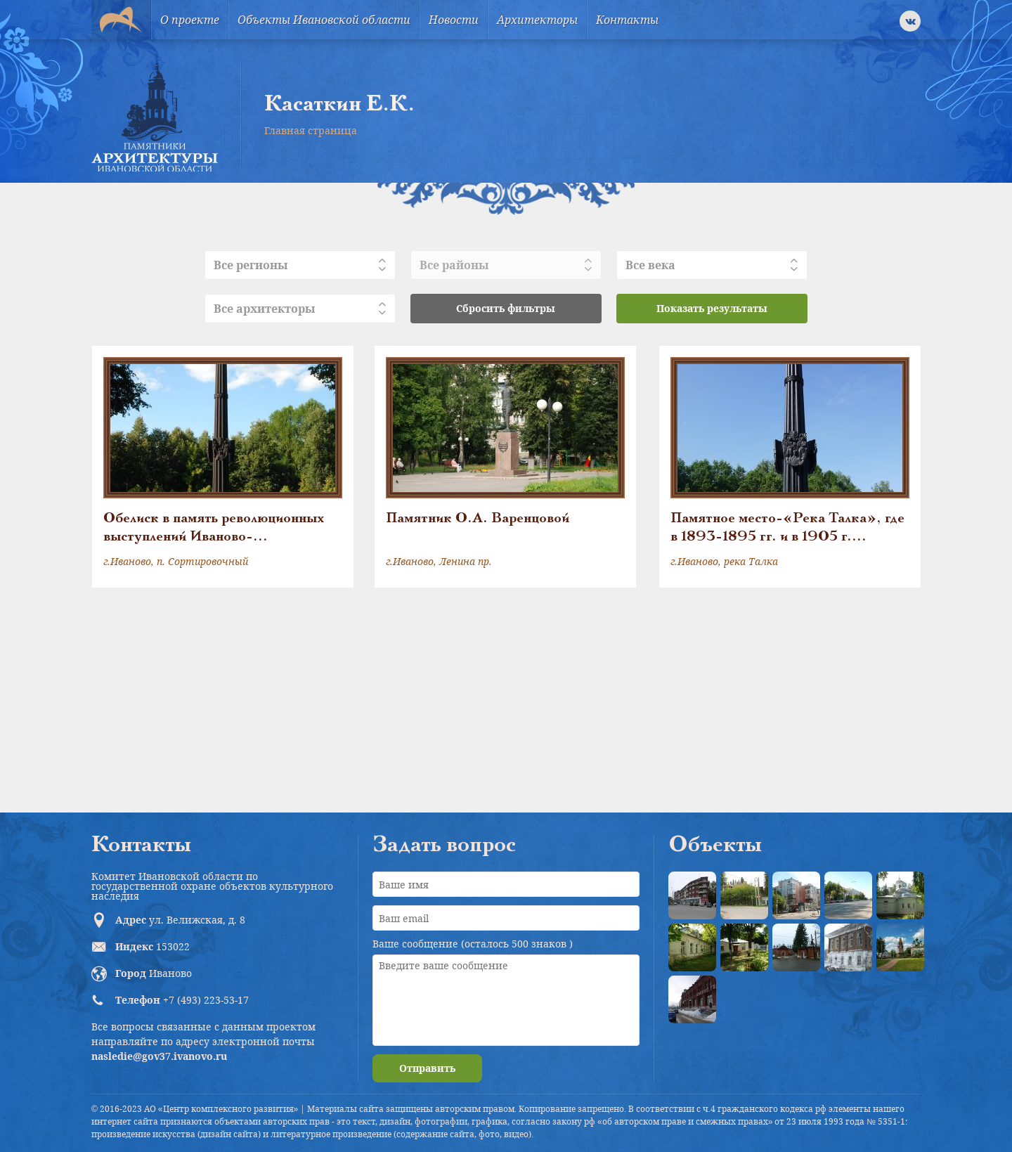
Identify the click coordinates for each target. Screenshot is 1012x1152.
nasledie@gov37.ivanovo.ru (159, 1056)
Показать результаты (711, 308)
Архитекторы (537, 19)
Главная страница (310, 130)
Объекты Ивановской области (324, 19)
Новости (454, 19)
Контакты (627, 19)
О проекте (189, 19)
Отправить (427, 1068)
